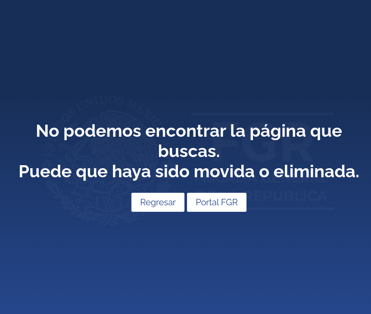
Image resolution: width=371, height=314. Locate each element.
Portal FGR (217, 202)
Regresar (158, 202)
